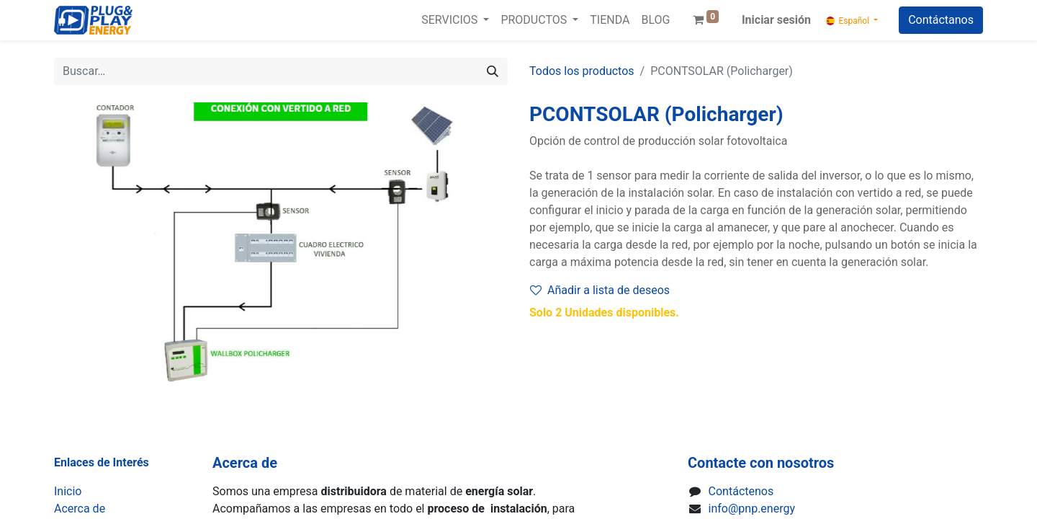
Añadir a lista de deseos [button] (600, 290)
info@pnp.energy (752, 508)
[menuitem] (609, 20)
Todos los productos (581, 71)
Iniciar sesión (776, 20)
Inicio (67, 491)
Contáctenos (741, 491)
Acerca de (79, 508)
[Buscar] (492, 71)
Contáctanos (941, 20)
